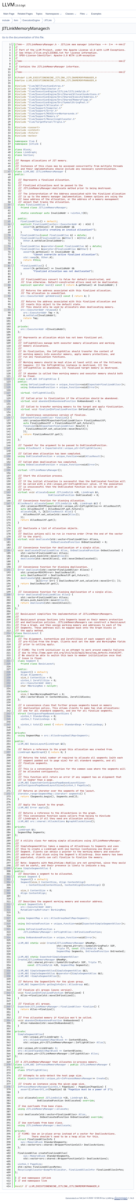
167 (7, 503)
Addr (48, 683)
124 (7, 384)
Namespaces (54, 13)
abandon (43, 401)
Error (91, 387)
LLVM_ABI (28, 171)
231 (7, 680)
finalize (44, 409)
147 (7, 448)
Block (26, 149)
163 (7, 492)
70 (7, 235)
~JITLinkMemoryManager (43, 470)
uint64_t (26, 680)
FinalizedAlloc (35, 204)
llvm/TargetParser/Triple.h (47, 121)
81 (7, 265)
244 (7, 716)
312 (7, 904)
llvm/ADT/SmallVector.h (44, 88)
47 (7, 171)
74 (7, 246)
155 (7, 470)
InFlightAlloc (47, 378)
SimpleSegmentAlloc (35, 868)
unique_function (69, 384)
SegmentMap (33, 918)
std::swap (29, 257)
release (50, 309)
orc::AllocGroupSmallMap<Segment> (66, 735)
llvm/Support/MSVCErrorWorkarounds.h (53, 113)
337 (7, 973)
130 (7, 401)
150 (7, 456)
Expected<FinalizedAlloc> (104, 384)
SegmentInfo (35, 904)
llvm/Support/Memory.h (43, 116)
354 (7, 1020)
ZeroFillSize (41, 680)
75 (7, 249)
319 (7, 923)
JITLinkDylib (64, 492)
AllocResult (33, 448)
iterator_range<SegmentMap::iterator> (43, 793)
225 (7, 663)
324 (7, 937)
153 (7, 464)
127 (7, 392)
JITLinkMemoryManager (49, 171)
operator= (49, 246)
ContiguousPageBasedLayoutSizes (48, 713)
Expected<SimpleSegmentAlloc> (102, 923)
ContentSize (38, 677)
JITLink (48, 20)
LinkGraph (29, 152)
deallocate (43, 539)
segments (74, 793)
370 (7, 1064)
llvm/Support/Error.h (42, 110)
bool (48, 285)
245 (7, 719)
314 (7, 909)
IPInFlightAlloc (36, 1070)
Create (51, 942)
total (36, 724)
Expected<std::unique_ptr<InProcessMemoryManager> (60, 1078)
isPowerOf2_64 (39, 1089)
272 (7, 793)
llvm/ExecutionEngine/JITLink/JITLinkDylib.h (58, 91)
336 (7, 970)
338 (7, 976)
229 (7, 674)
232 (7, 683)
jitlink (34, 143)
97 (7, 309)
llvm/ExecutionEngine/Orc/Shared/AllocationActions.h (64, 94)
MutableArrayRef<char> (35, 909)
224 (7, 660)
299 (7, 868)
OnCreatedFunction (38, 923)
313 (7, 906)
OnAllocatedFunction (39, 456)
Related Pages (25, 13)
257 (7, 752)
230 (7, 677)
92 (7, 296)
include (6, 20)
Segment (31, 660)
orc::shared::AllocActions (47, 821)
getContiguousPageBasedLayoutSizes (40, 785)
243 (7, 713)
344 (7, 992)
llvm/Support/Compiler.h (45, 108)
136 (7, 417)
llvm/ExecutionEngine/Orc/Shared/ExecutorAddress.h (63, 96)
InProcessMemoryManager (51, 1064)
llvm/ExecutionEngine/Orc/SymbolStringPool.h (58, 102)
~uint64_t (76, 213)
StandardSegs (41, 716)
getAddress (52, 296)
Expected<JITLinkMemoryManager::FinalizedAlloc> (49, 1006)
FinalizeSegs (41, 719)
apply (42, 807)
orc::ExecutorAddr (65, 224)
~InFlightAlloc (41, 392)
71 (7, 238)
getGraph (38, 752)
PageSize (82, 785)
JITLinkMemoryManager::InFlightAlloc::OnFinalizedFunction (62, 931)
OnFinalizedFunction (42, 384)
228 (7, 672)
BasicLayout (31, 633)
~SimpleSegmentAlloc (43, 976)
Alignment (35, 674)
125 (7, 387)
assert (27, 226)
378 (7, 1086)
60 (7, 207)
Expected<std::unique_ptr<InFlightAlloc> (72, 448)
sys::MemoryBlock (32, 1142)
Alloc (68, 511)
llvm (16, 20)
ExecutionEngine (31, 20)
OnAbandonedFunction (42, 387)
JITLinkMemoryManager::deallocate (48, 1125)
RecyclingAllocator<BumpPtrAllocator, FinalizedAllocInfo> (56, 1169)
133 (7, 409)
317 (7, 918)
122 (7, 378)
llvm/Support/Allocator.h (45, 105)
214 (7, 633)
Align (24, 674)
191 (7, 569)
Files (83, 13)
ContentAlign (76, 882)
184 (7, 550)
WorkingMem (36, 685)
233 (7, 685)
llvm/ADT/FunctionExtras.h (46, 85)
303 (7, 879)
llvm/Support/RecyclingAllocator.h (51, 119)
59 (7, 204)
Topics (39, 13)
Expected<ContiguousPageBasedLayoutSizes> (58, 782)
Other (68, 238)
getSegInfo (54, 984)
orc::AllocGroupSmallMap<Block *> (45, 1039)
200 (7, 594)
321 (7, 929)
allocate (41, 492)
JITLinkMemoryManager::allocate (46, 1108)
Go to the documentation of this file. (23, 37)
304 (7, 882)
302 (7, 876)
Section (28, 155)
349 (7, 1006)
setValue (31, 315)
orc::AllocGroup (72, 984)
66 (7, 224)
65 (7, 221)
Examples (96, 13)
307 (7, 890)
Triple (60, 948)
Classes (70, 13)
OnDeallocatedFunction (40, 464)
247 (7, 724)
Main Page (8, 13)
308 (7, 893)
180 (7, 539)
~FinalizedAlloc (31, 265)
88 (7, 285)
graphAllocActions (79, 821)
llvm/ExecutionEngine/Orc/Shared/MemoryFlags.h (60, 99)
